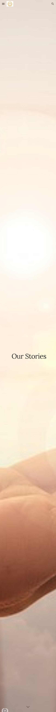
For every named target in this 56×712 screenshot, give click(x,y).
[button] (3, 4)
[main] (28, 356)
